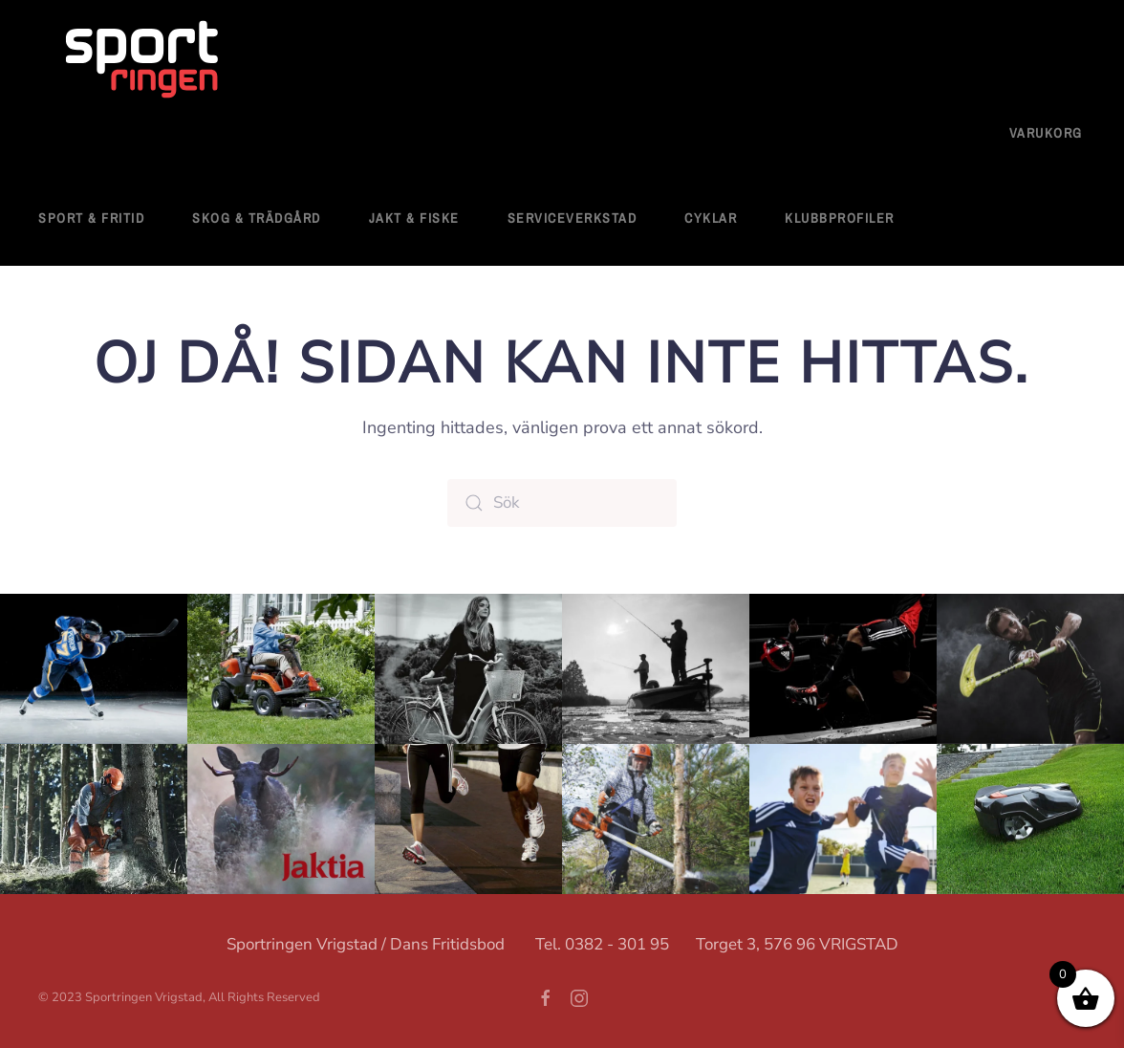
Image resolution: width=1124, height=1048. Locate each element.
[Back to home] (143, 61)
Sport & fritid (91, 218)
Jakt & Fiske (414, 218)
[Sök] (562, 503)
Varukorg (1046, 133)
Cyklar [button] (710, 218)
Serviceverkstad (573, 218)
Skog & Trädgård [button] (256, 218)
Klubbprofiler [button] (840, 218)
